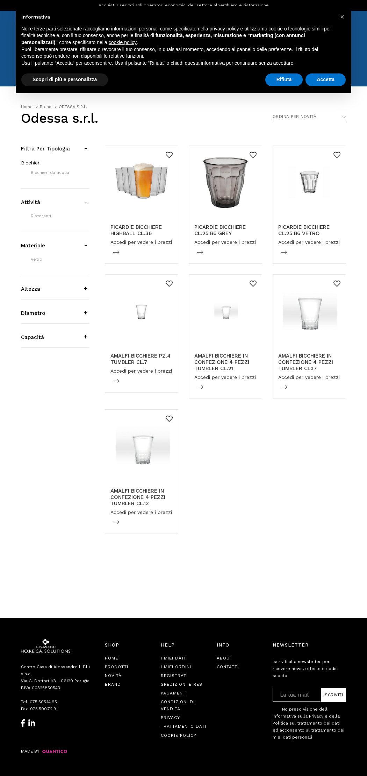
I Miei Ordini (176, 666)
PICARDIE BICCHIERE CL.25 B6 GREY (220, 230)
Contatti (228, 666)
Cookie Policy (178, 735)
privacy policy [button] (224, 28)
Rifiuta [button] (284, 79)
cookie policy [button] (123, 42)
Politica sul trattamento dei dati (306, 723)
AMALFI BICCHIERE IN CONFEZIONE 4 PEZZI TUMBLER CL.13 (137, 497)
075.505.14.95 (43, 701)
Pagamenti (174, 693)
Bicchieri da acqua (50, 172)
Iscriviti (333, 694)
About (224, 658)
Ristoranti (41, 215)
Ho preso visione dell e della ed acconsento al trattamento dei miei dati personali (308, 723)
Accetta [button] (325, 79)
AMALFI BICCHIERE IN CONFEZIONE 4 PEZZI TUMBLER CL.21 (221, 362)
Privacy (170, 717)
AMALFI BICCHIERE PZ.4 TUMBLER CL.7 (140, 359)
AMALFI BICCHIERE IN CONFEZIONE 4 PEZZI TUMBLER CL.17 (305, 362)
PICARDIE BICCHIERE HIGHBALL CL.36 (136, 230)
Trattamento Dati (183, 726)
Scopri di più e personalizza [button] (65, 79)
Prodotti (116, 666)
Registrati (174, 675)
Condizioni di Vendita (178, 705)
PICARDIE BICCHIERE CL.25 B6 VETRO (304, 230)
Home (111, 658)
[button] (342, 16)
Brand (113, 684)
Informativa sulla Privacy (298, 716)
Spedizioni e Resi (182, 684)
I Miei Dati (173, 658)
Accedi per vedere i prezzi (141, 242)
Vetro (36, 259)
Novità (113, 675)
